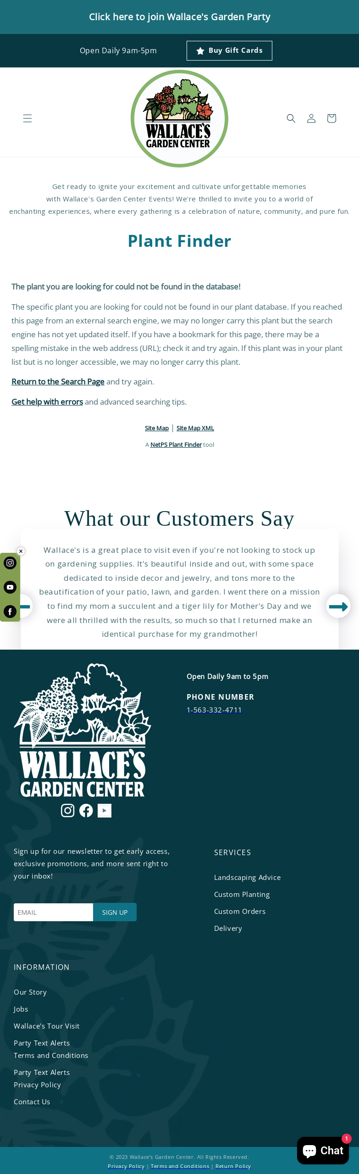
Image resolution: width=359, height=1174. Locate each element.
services (233, 852)
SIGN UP (114, 912)
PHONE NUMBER (221, 697)
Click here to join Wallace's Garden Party (180, 17)
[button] (27, 118)
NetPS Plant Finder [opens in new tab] (176, 444)
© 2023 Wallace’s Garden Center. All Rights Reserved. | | (179, 1161)
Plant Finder (179, 241)
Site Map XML (195, 428)
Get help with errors (47, 401)
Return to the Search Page (58, 381)
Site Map (157, 428)
